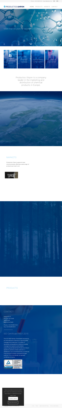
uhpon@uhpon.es (47, 1)
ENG (57, 1)
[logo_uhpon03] (14, 5)
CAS (54, 1)
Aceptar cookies (13, 398)
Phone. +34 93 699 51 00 (36, 1)
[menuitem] (32, 6)
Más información (13, 402)
